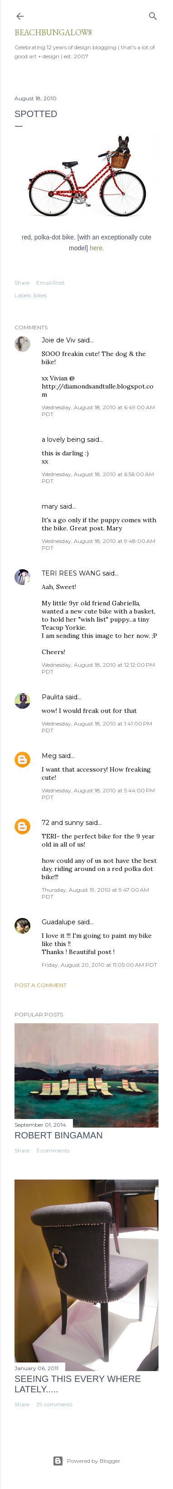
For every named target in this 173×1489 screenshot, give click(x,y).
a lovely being (63, 439)
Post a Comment (40, 985)
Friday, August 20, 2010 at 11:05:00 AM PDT (99, 964)
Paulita (52, 697)
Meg (49, 756)
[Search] (153, 14)
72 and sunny (63, 823)
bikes (40, 295)
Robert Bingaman (58, 1135)
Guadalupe (59, 922)
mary (50, 506)
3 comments (52, 1150)
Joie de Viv (59, 340)
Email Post (50, 282)
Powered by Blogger (86, 1461)
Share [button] (21, 282)
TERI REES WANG (71, 573)
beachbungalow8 (53, 32)
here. (97, 248)
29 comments (54, 1404)
